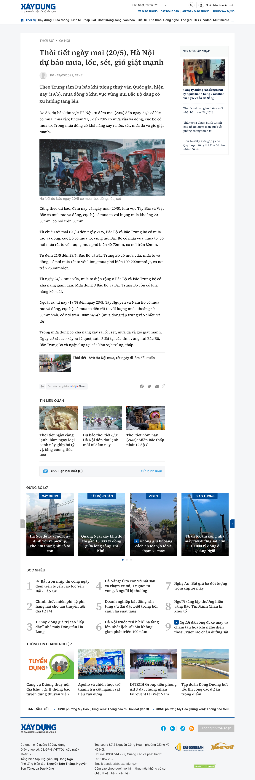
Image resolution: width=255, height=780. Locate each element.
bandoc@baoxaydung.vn (121, 763)
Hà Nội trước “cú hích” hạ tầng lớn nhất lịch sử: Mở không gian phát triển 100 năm (132, 627)
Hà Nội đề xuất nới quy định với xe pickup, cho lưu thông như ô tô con (50, 543)
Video (207, 20)
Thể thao (155, 20)
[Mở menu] (233, 20)
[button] (123, 560)
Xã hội (64, 41)
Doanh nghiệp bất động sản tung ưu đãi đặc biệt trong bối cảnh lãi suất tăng (131, 606)
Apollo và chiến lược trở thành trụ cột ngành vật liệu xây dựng (99, 689)
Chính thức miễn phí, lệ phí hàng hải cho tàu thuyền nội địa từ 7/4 (60, 606)
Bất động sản (170, 11)
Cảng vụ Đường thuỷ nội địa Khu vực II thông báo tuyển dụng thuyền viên (48, 689)
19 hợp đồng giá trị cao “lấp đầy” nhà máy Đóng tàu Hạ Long (60, 627)
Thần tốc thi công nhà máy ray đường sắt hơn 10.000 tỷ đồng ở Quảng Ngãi (205, 543)
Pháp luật (89, 20)
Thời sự (31, 20)
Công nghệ (171, 20)
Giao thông (61, 20)
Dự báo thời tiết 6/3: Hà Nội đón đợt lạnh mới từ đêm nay (100, 440)
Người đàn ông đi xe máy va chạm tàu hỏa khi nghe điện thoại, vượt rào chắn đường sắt (201, 627)
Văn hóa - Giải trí (135, 20)
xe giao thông (147, 11)
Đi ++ (197, 20)
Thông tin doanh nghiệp (49, 644)
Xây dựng (45, 20)
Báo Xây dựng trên (67, 386)
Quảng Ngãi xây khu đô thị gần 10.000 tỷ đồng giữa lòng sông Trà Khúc (101, 543)
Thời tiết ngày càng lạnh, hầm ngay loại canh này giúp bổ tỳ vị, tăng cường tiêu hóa (57, 445)
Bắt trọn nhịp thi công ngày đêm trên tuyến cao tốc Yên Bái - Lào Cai (63, 586)
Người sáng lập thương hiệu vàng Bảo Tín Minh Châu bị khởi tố (198, 606)
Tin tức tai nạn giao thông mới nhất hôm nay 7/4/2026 (203, 110)
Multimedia (221, 20)
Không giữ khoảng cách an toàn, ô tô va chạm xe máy (153, 545)
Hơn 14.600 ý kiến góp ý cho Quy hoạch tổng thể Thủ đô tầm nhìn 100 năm (204, 145)
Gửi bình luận (151, 471)
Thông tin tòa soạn (216, 728)
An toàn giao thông (195, 11)
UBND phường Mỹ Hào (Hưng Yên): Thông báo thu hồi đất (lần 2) (202, 709)
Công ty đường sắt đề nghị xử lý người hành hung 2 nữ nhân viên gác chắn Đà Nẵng (203, 94)
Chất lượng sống (110, 20)
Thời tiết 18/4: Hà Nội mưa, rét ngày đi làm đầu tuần (114, 357)
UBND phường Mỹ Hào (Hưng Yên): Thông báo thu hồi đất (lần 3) (103, 709)
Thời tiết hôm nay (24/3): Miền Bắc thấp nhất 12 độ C (145, 440)
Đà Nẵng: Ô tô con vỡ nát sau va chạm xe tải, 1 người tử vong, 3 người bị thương (130, 586)
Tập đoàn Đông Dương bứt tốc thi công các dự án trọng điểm (204, 689)
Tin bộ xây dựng (224, 11)
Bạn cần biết (38, 709)
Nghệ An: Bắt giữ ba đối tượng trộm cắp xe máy (200, 586)
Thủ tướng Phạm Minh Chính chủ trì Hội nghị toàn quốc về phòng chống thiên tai (202, 127)
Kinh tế (76, 20)
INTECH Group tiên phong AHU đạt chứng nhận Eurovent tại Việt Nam (153, 689)
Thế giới (186, 20)
